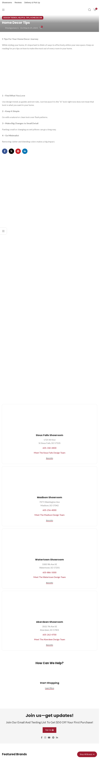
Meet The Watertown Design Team (49, 577)
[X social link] (11, 151)
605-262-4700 (49, 634)
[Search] (89, 9)
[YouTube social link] (49, 738)
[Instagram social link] (45, 738)
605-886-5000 (49, 572)
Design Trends (10, 18)
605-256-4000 (49, 510)
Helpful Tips (24, 18)
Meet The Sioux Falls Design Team (49, 452)
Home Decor (36, 18)
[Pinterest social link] (18, 151)
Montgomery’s (12, 28)
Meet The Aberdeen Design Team (49, 639)
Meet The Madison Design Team (49, 515)
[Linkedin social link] (24, 151)
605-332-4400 (49, 448)
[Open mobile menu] (3, 9)
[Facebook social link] (4, 151)
